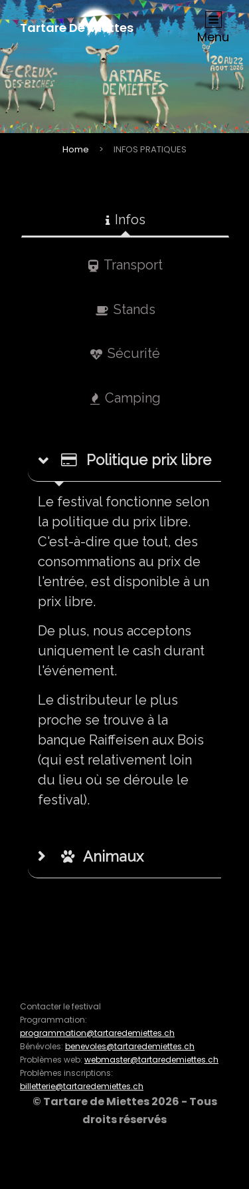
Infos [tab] (125, 220)
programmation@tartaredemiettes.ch (97, 1033)
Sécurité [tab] (125, 353)
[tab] (124, 460)
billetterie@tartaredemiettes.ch (81, 1086)
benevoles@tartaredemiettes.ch (130, 1046)
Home (75, 149)
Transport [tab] (125, 265)
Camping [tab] (125, 398)
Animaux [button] (102, 856)
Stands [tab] (125, 309)
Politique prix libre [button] (136, 459)
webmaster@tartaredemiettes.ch (151, 1059)
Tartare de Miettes (76, 27)
